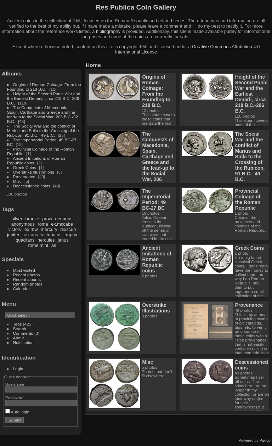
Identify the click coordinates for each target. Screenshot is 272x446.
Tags (17, 324)
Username (14, 384)
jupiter (13, 234)
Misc (17, 181)
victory (15, 229)
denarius (64, 218)
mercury (49, 229)
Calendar (21, 288)
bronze (32, 218)
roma (43, 224)
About (18, 337)
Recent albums (27, 279)
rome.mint (38, 245)
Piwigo (265, 440)
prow (47, 218)
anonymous (23, 224)
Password (14, 397)
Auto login (17, 412)
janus (63, 240)
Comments (23, 333)
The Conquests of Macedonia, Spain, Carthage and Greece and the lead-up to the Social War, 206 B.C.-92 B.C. (42, 114)
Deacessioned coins (31, 186)
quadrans (25, 240)
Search (19, 328)
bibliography (108, 31)
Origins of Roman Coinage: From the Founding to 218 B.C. (44, 86)
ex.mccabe (62, 224)
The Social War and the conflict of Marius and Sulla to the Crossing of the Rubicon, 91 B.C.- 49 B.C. (43, 130)
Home (93, 65)
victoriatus (51, 234)
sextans (30, 234)
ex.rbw (31, 229)
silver (17, 218)
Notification (23, 342)
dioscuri (68, 229)
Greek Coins (24, 167)
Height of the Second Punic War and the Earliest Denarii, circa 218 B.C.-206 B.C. (43, 98)
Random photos (27, 284)
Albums (12, 73)
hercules (46, 240)
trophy (70, 234)
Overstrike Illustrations (33, 172)
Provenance (24, 176)
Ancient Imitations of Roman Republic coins (156, 259)
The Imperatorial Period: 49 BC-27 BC (156, 199)
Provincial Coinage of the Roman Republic (247, 199)
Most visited (24, 270)
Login (18, 368)
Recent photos (26, 274)
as (53, 245)
